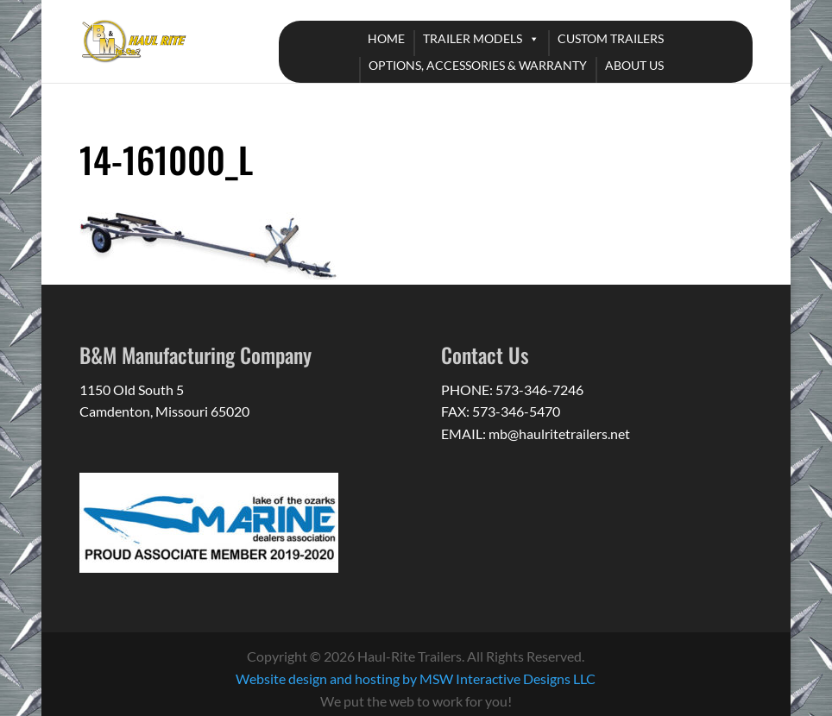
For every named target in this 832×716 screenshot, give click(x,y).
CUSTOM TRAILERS (611, 38)
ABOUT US (634, 65)
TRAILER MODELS (472, 38)
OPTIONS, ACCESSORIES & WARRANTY (478, 65)
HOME (386, 38)
